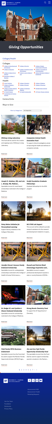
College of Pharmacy (40, 85)
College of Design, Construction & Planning (41, 67)
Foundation (7, 404)
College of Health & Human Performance (26, 70)
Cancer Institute (8, 83)
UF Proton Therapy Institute (42, 92)
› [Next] (34, 370)
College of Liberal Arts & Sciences (10, 73)
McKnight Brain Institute (41, 88)
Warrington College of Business (9, 77)
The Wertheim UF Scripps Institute (10, 94)
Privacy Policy (8, 409)
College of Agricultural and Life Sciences (10, 67)
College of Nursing (24, 85)
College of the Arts (24, 66)
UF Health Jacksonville (25, 92)
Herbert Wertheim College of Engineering (42, 73)
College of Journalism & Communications (41, 70)
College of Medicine (40, 83)
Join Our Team (8, 401)
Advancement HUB (33, 389)
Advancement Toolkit (34, 392)
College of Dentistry (24, 83)
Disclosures (7, 406)
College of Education (9, 69)
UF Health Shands (8, 92)
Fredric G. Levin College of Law (26, 73)
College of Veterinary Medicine (25, 89)
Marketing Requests (33, 394)
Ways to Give (8, 104)
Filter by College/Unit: (16, 110)
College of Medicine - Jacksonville (9, 86)
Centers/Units (8, 99)
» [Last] (36, 370)
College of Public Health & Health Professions (10, 89)
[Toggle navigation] (49, 2)
